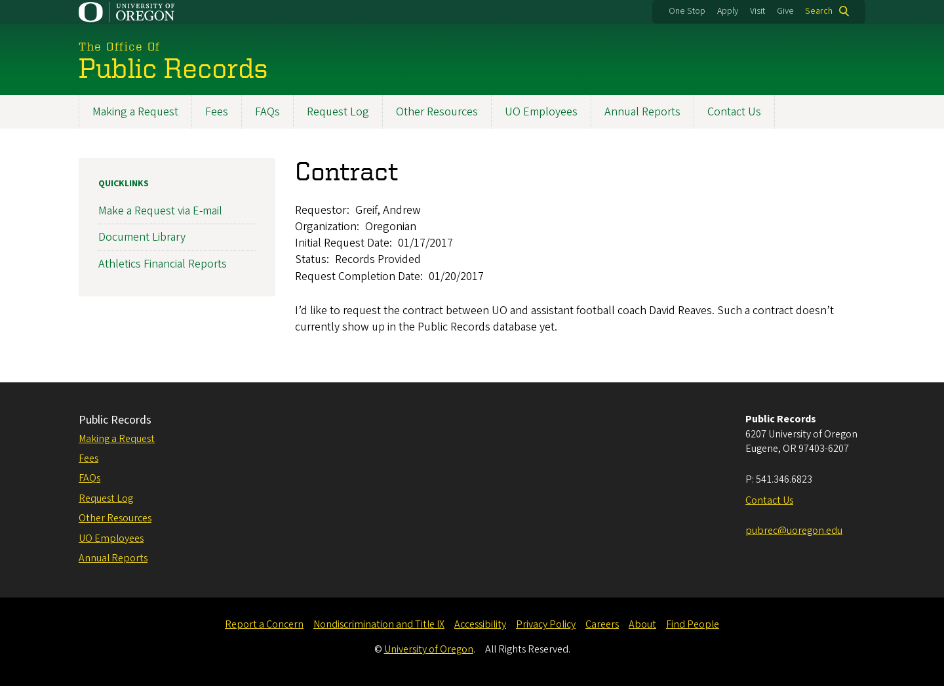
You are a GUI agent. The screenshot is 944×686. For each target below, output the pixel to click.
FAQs (267, 112)
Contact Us (734, 112)
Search (819, 11)
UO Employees (541, 112)
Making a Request (135, 112)
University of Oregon (428, 649)
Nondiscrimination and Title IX (378, 624)
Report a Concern (264, 624)
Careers (602, 624)
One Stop (687, 11)
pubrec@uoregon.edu (793, 530)
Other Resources (437, 112)
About (642, 624)
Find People (692, 624)
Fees (216, 112)
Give (785, 11)
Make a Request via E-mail (160, 211)
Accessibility (480, 624)
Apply (727, 11)
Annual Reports (642, 112)
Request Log (338, 112)
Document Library (142, 238)
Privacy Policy (546, 624)
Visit (757, 11)
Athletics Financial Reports (162, 264)
